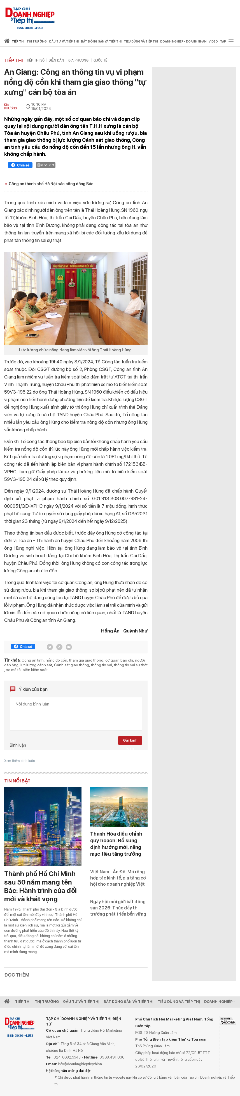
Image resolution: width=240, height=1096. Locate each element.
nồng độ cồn (56, 660)
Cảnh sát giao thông (71, 665)
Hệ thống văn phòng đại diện (69, 1071)
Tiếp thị (18, 41)
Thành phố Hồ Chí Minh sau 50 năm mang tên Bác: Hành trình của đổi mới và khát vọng (40, 886)
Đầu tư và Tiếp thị (81, 1001)
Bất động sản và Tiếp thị (128, 1001)
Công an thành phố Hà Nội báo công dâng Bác (51, 184)
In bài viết (45, 165)
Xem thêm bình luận (19, 761)
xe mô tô (13, 669)
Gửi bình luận (130, 741)
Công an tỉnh (33, 660)
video (213, 41)
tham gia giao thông (86, 660)
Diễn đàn (56, 60)
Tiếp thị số (35, 60)
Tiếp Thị (23, 1001)
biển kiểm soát (35, 669)
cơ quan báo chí (119, 660)
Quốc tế (100, 60)
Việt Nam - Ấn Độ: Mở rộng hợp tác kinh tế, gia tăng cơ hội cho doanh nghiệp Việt (118, 878)
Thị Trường (47, 1001)
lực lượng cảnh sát (36, 665)
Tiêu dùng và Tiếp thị (179, 1001)
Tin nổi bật (17, 781)
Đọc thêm (16, 975)
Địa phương (78, 60)
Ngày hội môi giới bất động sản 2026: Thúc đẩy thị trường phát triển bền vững (118, 908)
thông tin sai (101, 665)
